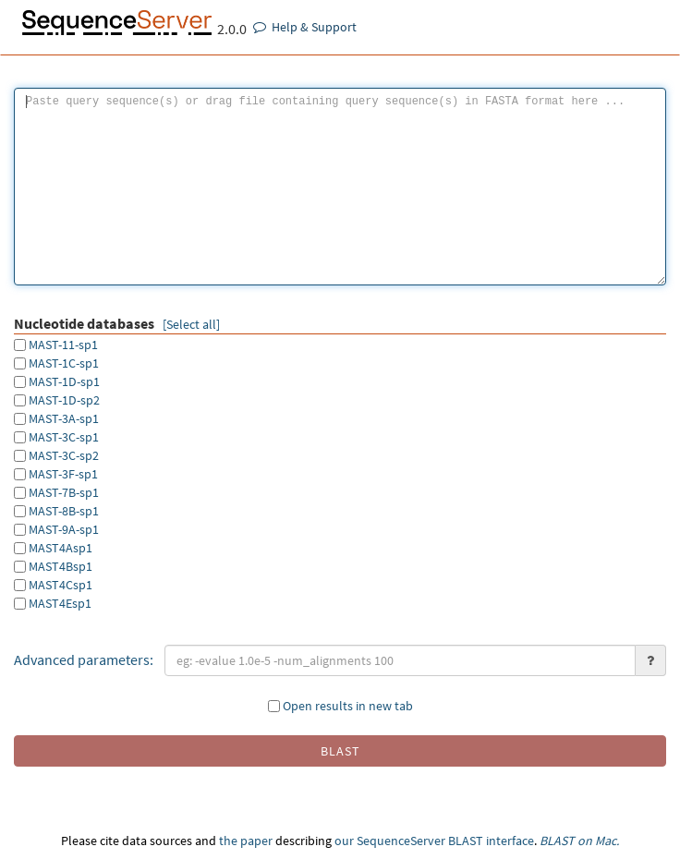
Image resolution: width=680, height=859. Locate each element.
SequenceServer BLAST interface (445, 840)
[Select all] (191, 324)
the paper (246, 840)
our (344, 840)
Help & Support (305, 26)
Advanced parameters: (83, 659)
